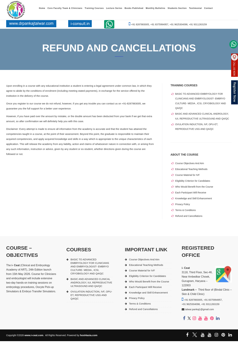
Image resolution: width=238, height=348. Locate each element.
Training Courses (94, 8)
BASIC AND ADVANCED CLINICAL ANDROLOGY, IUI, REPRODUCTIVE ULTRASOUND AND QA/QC (203, 119)
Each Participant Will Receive (191, 199)
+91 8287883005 (138, 24)
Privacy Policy (183, 211)
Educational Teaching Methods (192, 176)
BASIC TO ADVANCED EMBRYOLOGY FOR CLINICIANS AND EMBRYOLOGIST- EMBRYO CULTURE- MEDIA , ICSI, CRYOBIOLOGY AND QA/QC (202, 101)
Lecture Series (114, 8)
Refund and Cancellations (189, 222)
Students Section (177, 8)
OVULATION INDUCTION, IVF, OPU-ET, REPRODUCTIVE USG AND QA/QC (197, 133)
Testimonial (195, 8)
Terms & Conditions (186, 216)
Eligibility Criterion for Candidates (193, 187)
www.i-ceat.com (33, 342)
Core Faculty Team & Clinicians (64, 8)
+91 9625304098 (179, 24)
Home (42, 8)
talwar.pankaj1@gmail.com (201, 316)
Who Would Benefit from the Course (195, 193)
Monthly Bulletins (155, 8)
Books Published (134, 8)
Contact (208, 8)
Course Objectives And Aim (190, 170)
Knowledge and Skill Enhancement (194, 205)
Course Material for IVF (188, 181)
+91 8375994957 (158, 24)
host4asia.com (88, 342)
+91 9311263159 (199, 24)
